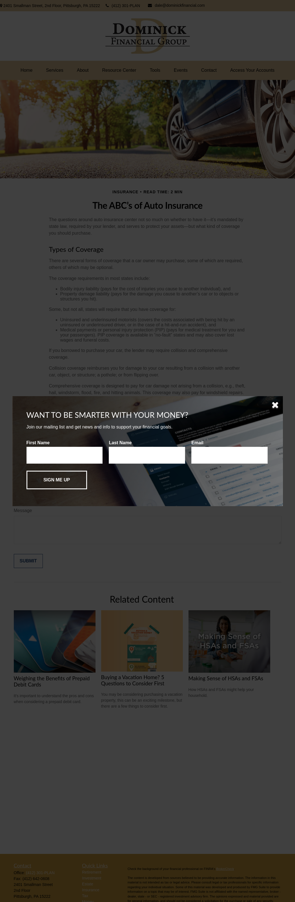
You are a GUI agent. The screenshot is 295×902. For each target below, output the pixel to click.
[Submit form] (56, 480)
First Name (38, 442)
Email (197, 442)
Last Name (120, 442)
